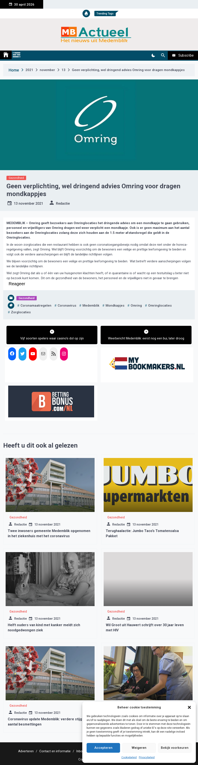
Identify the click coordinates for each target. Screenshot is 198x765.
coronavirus (67, 305)
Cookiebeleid (129, 757)
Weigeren (139, 748)
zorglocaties (21, 312)
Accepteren (103, 748)
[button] (189, 707)
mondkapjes (115, 305)
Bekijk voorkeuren (174, 748)
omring (136, 305)
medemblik (90, 305)
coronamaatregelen (36, 305)
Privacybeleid (147, 757)
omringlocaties (160, 305)
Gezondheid (16, 177)
